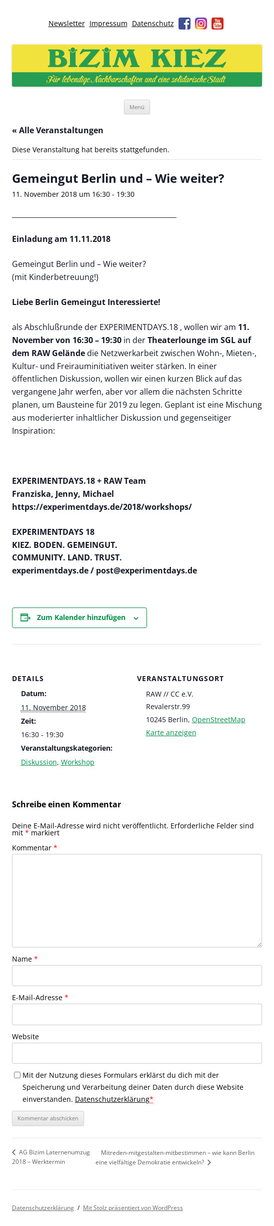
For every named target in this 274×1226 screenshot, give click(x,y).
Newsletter (66, 23)
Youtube (218, 24)
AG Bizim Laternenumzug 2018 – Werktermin (51, 1157)
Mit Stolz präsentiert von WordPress (133, 1207)
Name (25, 959)
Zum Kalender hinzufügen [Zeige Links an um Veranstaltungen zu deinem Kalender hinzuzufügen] (81, 617)
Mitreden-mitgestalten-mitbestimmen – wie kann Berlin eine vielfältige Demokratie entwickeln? (175, 1157)
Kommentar (35, 847)
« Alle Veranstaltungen (58, 130)
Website (25, 1036)
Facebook (184, 24)
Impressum (109, 23)
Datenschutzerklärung (112, 1099)
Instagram (201, 24)
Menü (137, 107)
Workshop (77, 762)
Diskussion (39, 762)
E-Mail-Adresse (40, 997)
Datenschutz (153, 23)
